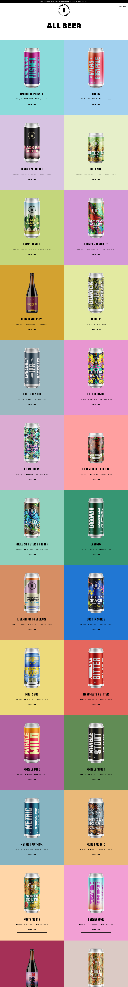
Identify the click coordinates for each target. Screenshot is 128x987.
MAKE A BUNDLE (8, 962)
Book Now (7, 947)
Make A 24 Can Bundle (80, 900)
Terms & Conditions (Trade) (49, 965)
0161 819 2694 (44, 947)
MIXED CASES (7, 965)
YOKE (118, 984)
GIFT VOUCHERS (8, 967)
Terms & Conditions (46, 962)
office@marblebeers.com (84, 941)
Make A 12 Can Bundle (48, 900)
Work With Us (44, 969)
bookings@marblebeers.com (85, 943)
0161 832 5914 (8, 945)
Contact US (44, 967)
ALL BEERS (7, 960)
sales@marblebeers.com (84, 939)
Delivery (42, 960)
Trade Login (44, 971)
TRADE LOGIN (122, 7)
